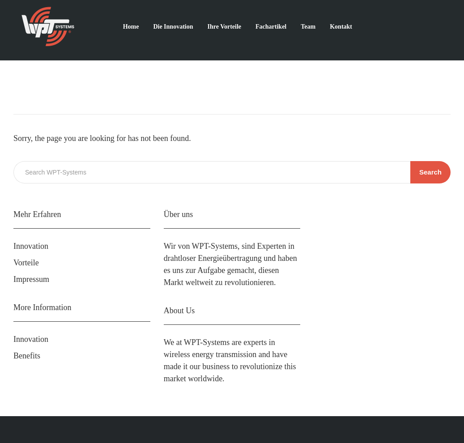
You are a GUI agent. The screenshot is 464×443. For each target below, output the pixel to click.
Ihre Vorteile (224, 26)
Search (430, 172)
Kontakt (341, 26)
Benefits (26, 355)
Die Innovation (173, 26)
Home (131, 26)
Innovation (30, 246)
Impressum (31, 279)
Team (308, 26)
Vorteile (26, 262)
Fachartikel (270, 26)
